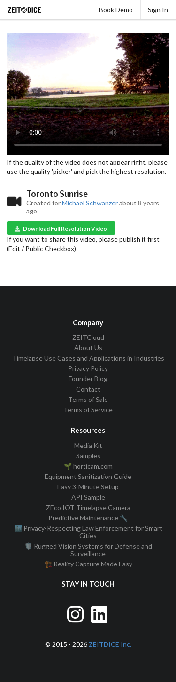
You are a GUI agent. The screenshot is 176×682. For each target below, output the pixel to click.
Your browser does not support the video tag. (88, 94)
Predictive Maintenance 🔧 (88, 518)
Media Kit (88, 445)
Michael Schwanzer (90, 203)
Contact (88, 389)
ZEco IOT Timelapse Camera (88, 507)
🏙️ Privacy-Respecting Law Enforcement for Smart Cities (88, 532)
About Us (88, 348)
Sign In (158, 10)
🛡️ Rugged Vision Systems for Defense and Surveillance (88, 549)
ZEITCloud (88, 337)
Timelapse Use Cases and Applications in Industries (88, 358)
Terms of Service (88, 410)
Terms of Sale (88, 399)
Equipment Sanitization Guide (88, 476)
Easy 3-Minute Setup (88, 487)
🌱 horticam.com (88, 466)
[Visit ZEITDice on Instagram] (76, 613)
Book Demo (116, 10)
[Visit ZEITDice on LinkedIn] (100, 613)
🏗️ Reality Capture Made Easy (88, 564)
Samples (88, 456)
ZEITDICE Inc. (110, 644)
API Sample (88, 497)
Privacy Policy (88, 368)
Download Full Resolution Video (60, 228)
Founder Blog (88, 379)
